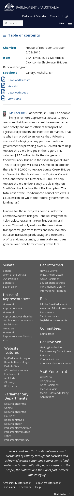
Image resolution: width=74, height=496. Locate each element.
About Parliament (50, 279)
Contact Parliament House (55, 363)
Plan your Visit (48, 389)
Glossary (9, 382)
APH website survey (16, 370)
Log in (66, 16)
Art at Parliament (49, 385)
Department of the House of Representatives (15, 416)
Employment (11, 374)
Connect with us (49, 359)
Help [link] (38, 487)
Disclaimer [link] (9, 487)
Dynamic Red (10, 279)
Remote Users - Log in (17, 362)
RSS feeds (10, 386)
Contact (54, 16)
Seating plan (10, 286)
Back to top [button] (62, 494)
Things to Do (47, 381)
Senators (8, 282)
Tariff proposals (49, 316)
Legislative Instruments (53, 320)
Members (8, 328)
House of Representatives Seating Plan (17, 336)
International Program (53, 290)
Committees (47, 334)
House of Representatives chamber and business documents (18, 316)
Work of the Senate (14, 274)
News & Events (49, 270)
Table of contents (21, 35)
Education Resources (52, 282)
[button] (65, 23)
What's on (46, 377)
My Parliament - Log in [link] (17, 358)
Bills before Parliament (53, 304)
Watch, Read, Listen (51, 274)
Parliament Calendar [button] (34, 16)
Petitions (45, 355)
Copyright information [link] (49, 483)
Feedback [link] (25, 487)
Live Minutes (10, 324)
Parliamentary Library (52, 286)
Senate (7, 270)
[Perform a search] (6, 23)
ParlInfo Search (13, 366)
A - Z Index (10, 378)
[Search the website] (13, 23)
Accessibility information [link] (17, 483)
